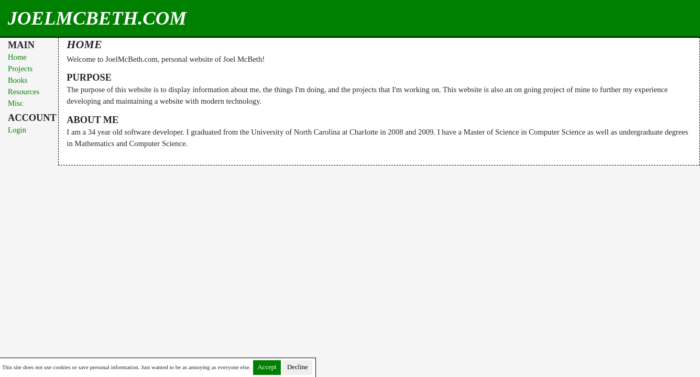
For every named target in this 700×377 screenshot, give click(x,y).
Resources (23, 91)
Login (17, 130)
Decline (297, 367)
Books (17, 80)
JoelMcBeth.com (65, 18)
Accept (266, 367)
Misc (15, 103)
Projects (20, 68)
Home (17, 57)
